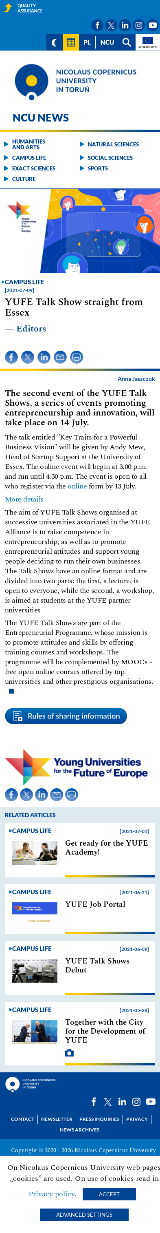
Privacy (137, 1119)
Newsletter (56, 1119)
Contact (22, 1119)
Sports (98, 168)
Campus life (29, 158)
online (77, 486)
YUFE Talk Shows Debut (97, 966)
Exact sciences (33, 168)
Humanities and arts (28, 144)
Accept (109, 1194)
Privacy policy (51, 1194)
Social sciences (110, 158)
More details (24, 499)
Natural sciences (113, 144)
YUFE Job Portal (95, 904)
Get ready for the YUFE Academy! (106, 848)
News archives (79, 1130)
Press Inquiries (99, 1119)
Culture (23, 179)
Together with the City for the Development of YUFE (105, 1031)
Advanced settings (84, 1214)
